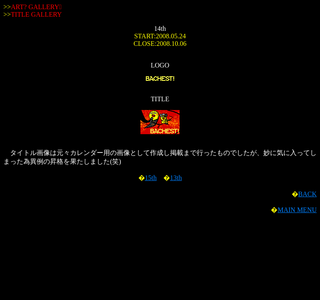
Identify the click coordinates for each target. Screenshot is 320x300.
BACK (307, 194)
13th (176, 177)
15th (151, 177)
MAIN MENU (297, 209)
